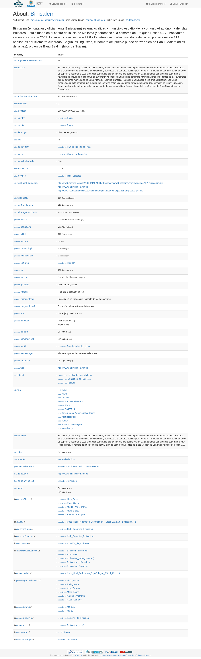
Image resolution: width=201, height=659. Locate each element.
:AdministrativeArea (70, 401)
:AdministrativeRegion (70, 424)
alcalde (20, 219)
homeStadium (24, 536)
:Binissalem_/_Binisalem (74, 562)
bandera (21, 241)
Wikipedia (78, 655)
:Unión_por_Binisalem (73, 154)
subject (19, 375)
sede (21, 625)
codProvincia (23, 255)
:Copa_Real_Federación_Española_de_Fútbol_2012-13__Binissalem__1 (97, 522)
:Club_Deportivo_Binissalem (76, 529)
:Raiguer (66, 125)
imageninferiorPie (25, 306)
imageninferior (24, 299)
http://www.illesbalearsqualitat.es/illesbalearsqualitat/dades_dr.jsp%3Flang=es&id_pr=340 (100, 190)
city (19, 522)
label (18, 452)
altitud (20, 234)
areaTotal (20, 111)
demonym (20, 132)
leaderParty (21, 147)
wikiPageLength (23, 205)
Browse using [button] (58, 4)
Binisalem (43, 14)
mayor (19, 154)
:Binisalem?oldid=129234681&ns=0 (79, 466)
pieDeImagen (23, 353)
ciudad (22, 573)
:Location (64, 397)
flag (17, 139)
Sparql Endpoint (179, 4)
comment (20, 435)
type (17, 390)
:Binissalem (68, 554)
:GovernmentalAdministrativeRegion (76, 413)
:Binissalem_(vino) (71, 625)
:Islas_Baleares (69, 176)
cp (18, 270)
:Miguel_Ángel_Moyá (72, 507)
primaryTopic (24, 639)
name (18, 488)
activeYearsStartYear (26, 96)
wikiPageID (21, 198)
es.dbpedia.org (133, 20)
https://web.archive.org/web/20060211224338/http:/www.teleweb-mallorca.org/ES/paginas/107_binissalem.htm (110, 183)
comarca (21, 263)
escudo (20, 277)
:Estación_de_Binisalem (74, 543)
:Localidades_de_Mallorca (75, 375)
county (19, 125)
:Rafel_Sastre (69, 503)
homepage (21, 473)
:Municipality (65, 428)
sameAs (19, 459)
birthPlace (22, 499)
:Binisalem (66, 459)
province (20, 176)
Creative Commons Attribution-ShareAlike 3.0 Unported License (126, 655)
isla (19, 313)
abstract (19, 67)
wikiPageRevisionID (25, 212)
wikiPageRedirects (26, 550)
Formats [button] (77, 4)
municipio (24, 618)
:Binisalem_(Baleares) (73, 550)
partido (20, 346)
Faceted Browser (155, 4)
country (19, 118)
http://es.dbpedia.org (95, 20)
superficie (22, 360)
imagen (21, 292)
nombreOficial (24, 339)
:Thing (62, 390)
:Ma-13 (65, 611)
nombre (21, 331)
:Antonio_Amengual (71, 514)
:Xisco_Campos (70, 599)
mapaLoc (21, 320)
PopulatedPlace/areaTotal (28, 60)
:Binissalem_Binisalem (73, 566)
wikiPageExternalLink (26, 183)
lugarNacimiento (27, 580)
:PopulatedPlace (67, 417)
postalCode (21, 168)
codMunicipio (23, 248)
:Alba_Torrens (69, 588)
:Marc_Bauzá (68, 510)
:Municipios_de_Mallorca (74, 379)
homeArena (23, 529)
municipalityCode (24, 161)
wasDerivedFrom (24, 466)
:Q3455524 (66, 409)
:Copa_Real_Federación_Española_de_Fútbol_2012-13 (89, 573)
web (19, 368)
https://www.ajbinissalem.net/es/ (73, 187)
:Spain (65, 118)
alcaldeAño (22, 227)
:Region (63, 420)
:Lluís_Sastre (68, 499)
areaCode (20, 103)
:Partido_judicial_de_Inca (74, 147)
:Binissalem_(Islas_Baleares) (76, 558)
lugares (23, 607)
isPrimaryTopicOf (24, 481)
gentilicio (21, 284)
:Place (62, 394)
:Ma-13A (66, 607)
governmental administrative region (47, 20)
